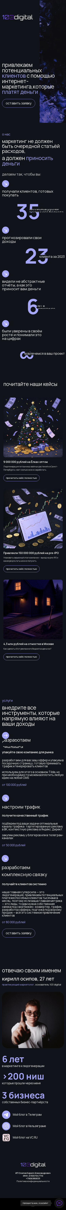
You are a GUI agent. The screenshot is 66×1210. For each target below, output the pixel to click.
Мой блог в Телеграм (27, 1115)
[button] (18, 103)
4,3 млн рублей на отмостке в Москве (28, 644)
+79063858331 (33, 1178)
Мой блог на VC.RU (25, 1137)
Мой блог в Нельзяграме (29, 1126)
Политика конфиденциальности (33, 1181)
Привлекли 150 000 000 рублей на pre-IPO (31, 553)
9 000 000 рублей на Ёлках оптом (25, 462)
